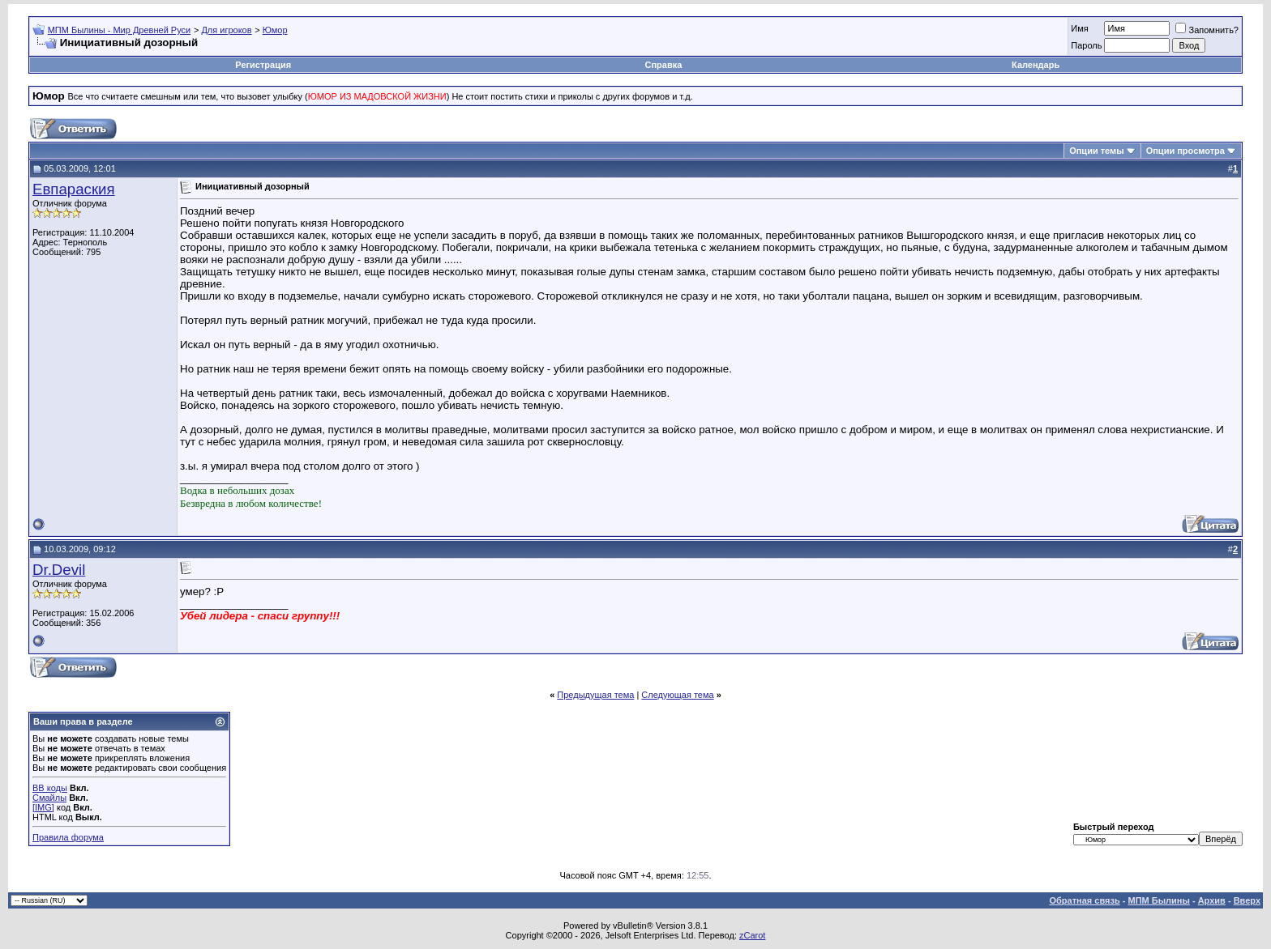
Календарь (1035, 65)
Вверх (1247, 900)
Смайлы (49, 797)
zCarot (752, 935)
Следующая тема (677, 695)
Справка (663, 65)
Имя (1079, 28)
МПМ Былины (1159, 900)
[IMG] (43, 807)
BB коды (49, 788)
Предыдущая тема (595, 695)
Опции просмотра (1185, 150)
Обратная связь (1085, 900)
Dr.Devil (58, 569)
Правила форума (68, 837)
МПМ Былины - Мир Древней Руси (119, 30)
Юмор (275, 30)
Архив (1212, 900)
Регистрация (263, 65)
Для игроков (226, 30)
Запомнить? (1207, 30)
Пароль (1086, 45)
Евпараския (73, 189)
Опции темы (1096, 150)
